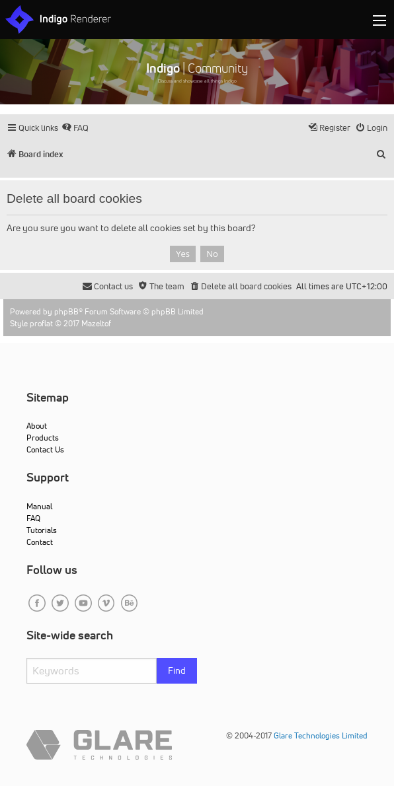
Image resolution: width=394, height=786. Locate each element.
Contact (39, 542)
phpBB (66, 311)
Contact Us (45, 449)
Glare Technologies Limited (321, 735)
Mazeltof (96, 323)
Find (177, 670)
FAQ (33, 518)
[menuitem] (75, 127)
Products (42, 437)
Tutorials (41, 530)
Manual (39, 506)
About (36, 425)
